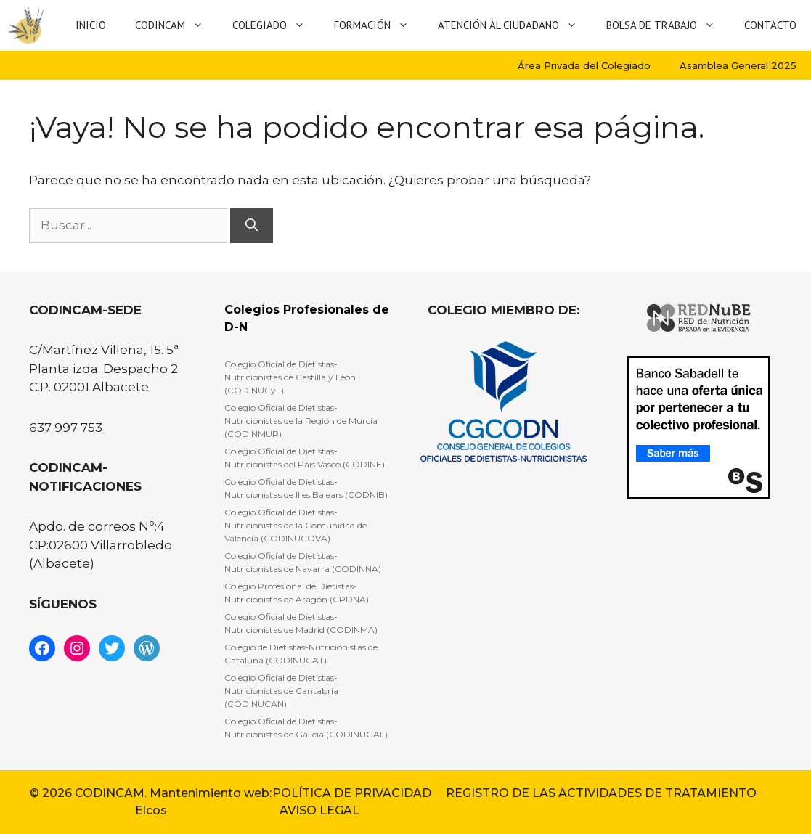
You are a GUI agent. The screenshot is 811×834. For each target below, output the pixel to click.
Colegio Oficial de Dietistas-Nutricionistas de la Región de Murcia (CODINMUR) (301, 420)
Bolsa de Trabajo (668, 25)
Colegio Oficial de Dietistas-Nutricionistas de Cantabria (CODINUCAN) (281, 690)
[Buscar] (251, 225)
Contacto (770, 25)
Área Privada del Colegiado (584, 65)
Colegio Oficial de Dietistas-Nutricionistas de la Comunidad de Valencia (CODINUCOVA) (295, 525)
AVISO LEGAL (319, 810)
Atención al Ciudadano (515, 25)
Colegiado (275, 25)
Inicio (91, 25)
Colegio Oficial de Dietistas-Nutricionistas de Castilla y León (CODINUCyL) (290, 377)
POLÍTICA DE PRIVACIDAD (351, 793)
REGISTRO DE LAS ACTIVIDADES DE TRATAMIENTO (601, 793)
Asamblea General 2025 (738, 65)
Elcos (151, 810)
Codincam (176, 25)
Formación (378, 25)
